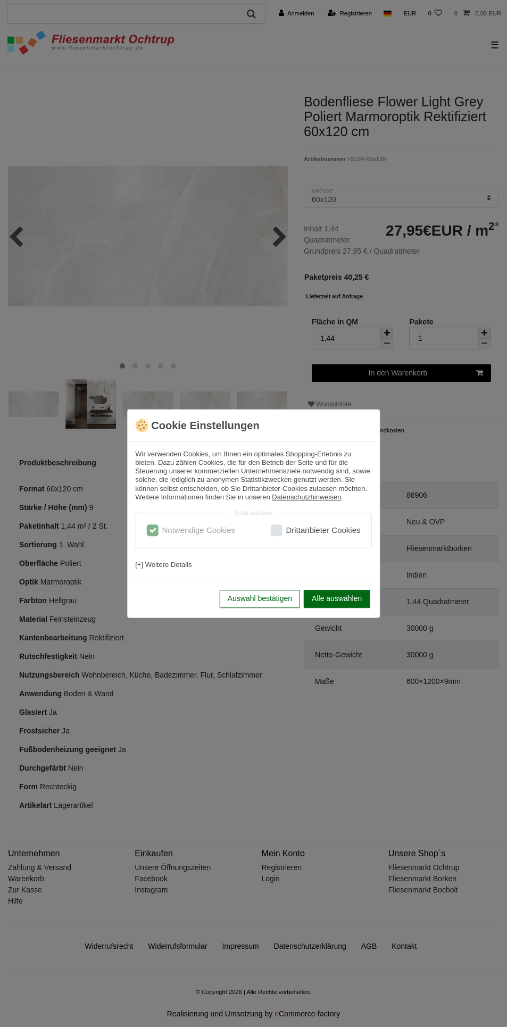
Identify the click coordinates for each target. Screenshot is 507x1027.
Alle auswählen (337, 598)
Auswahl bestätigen (260, 598)
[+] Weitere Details (163, 565)
